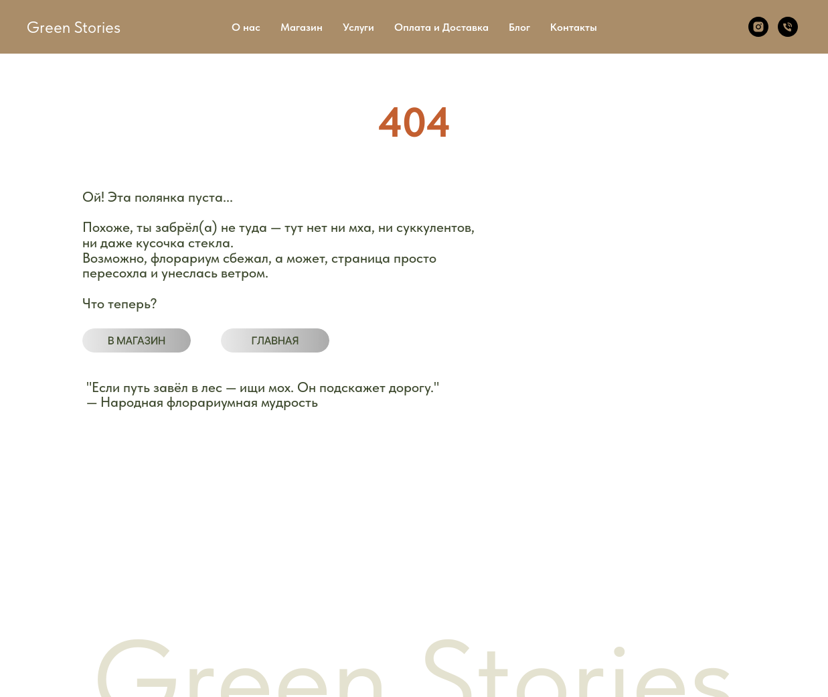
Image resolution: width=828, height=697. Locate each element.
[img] (136, 340)
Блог (519, 27)
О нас (246, 27)
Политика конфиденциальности (290, 539)
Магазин (301, 27)
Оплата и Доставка (441, 27)
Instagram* (631, 582)
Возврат (238, 581)
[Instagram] (758, 27)
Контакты (573, 27)
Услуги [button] (358, 27)
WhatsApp (630, 538)
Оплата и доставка (96, 560)
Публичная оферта (262, 561)
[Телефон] (788, 27)
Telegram (627, 561)
